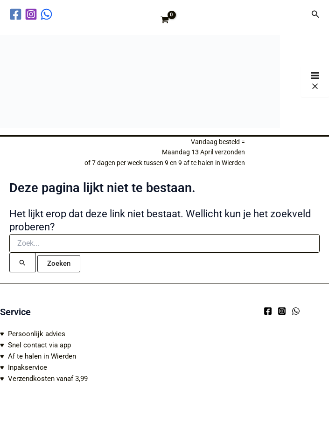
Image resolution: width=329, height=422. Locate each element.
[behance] (48, 14)
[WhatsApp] (296, 311)
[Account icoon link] (298, 14)
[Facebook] (268, 311)
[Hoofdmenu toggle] (315, 81)
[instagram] (32, 14)
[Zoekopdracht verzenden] (22, 262)
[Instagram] (282, 311)
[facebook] (17, 14)
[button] (315, 14)
